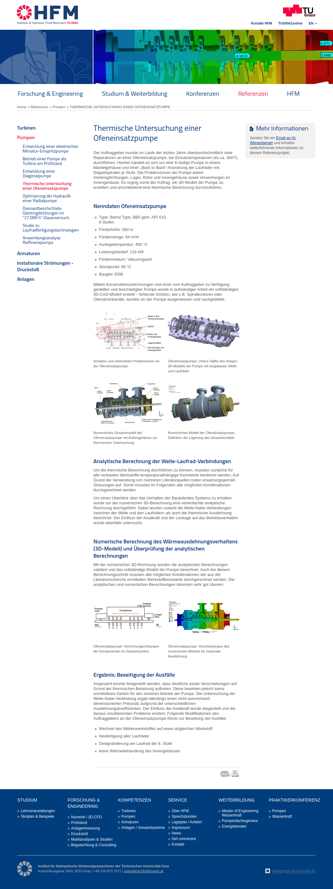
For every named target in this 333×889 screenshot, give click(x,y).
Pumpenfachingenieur (240, 821)
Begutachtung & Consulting (93, 845)
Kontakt (178, 844)
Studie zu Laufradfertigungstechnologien (51, 227)
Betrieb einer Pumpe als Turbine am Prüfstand (44, 160)
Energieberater (234, 826)
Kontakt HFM (261, 23)
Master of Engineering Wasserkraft (240, 813)
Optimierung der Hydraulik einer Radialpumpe (47, 198)
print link (235, 776)
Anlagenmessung (85, 828)
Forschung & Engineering (50, 93)
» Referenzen (38, 107)
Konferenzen (202, 93)
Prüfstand (79, 822)
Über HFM (180, 811)
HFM (293, 93)
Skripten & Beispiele (37, 816)
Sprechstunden (184, 816)
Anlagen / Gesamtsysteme (143, 827)
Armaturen (28, 253)
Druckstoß (79, 834)
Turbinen (26, 127)
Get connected (184, 839)
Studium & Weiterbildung (134, 93)
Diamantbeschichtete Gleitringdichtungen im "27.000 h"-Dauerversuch (46, 213)
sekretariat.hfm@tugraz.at (144, 871)
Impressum (181, 827)
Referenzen (253, 93)
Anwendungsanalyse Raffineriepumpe (42, 239)
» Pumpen (57, 107)
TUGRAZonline (290, 23)
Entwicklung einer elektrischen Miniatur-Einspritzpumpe (50, 148)
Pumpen (26, 137)
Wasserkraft (282, 816)
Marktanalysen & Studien (91, 839)
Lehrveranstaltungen (38, 811)
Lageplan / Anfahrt (187, 822)
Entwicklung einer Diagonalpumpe (39, 173)
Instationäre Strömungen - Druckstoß (45, 266)
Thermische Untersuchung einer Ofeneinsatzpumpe (47, 185)
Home (21, 107)
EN (311, 23)
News (176, 833)
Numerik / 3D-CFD (86, 817)
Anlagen (25, 279)
